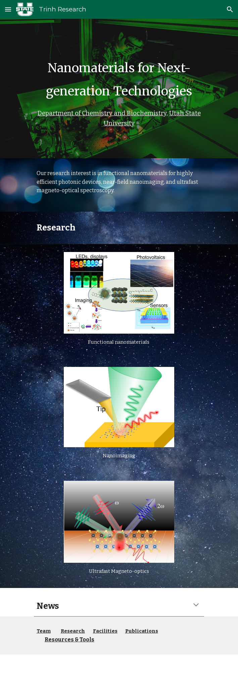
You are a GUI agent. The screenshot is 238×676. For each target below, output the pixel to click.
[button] (8, 9)
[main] (119, 88)
